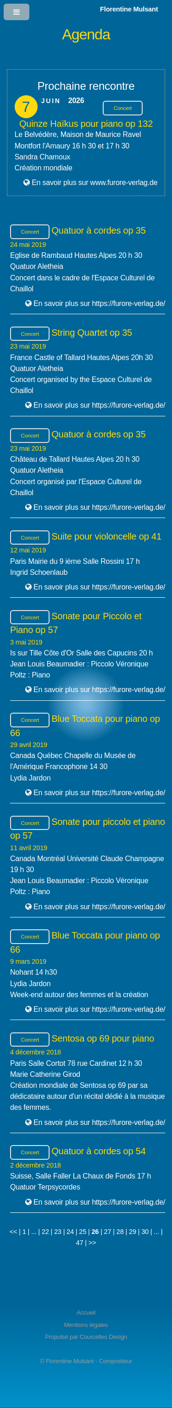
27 (107, 1231)
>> (92, 1242)
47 (79, 1242)
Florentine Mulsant (129, 9)
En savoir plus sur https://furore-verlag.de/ (99, 303)
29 (132, 1231)
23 (57, 1231)
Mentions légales (86, 1324)
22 (45, 1231)
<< (13, 1231)
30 (145, 1231)
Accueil (86, 1312)
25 (82, 1231)
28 (120, 1231)
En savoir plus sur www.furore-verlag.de (94, 182)
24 (70, 1231)
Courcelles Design (103, 1336)
